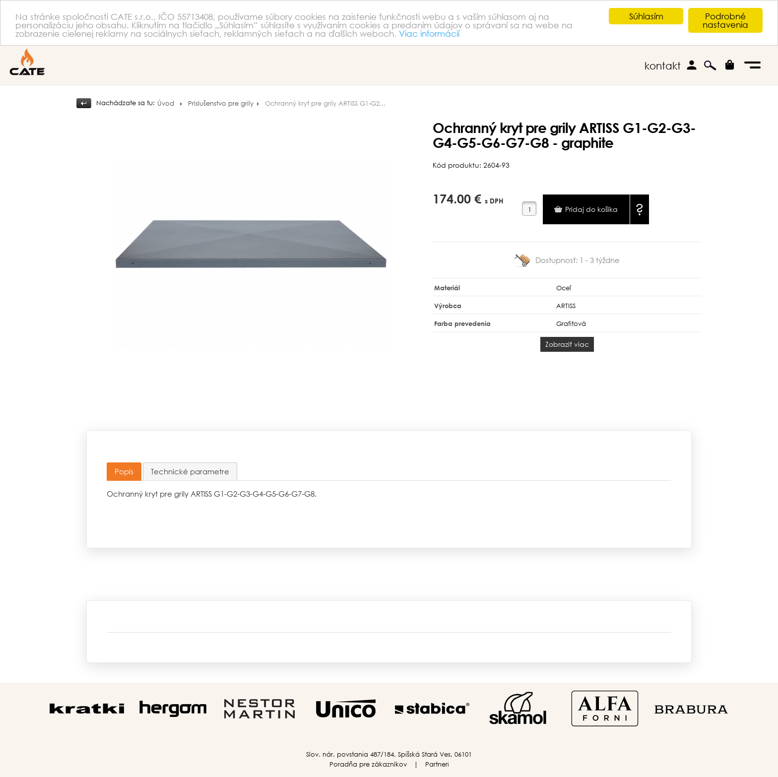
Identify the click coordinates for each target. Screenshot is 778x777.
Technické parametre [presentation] (190, 471)
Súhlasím (646, 16)
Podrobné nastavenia (725, 20)
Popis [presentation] (124, 471)
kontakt (663, 65)
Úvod (165, 103)
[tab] (124, 471)
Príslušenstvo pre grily (221, 103)
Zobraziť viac (567, 344)
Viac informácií (429, 33)
